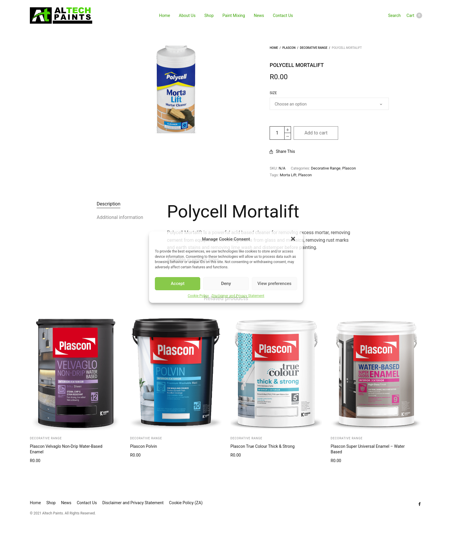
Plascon (288, 47)
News (259, 15)
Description (108, 204)
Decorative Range (313, 47)
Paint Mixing (233, 15)
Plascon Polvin (143, 446)
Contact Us (283, 15)
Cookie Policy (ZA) (186, 503)
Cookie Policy (198, 296)
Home (164, 15)
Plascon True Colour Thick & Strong (262, 446)
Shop (209, 15)
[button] (293, 239)
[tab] (108, 204)
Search (394, 15)
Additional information (120, 217)
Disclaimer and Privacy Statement (238, 296)
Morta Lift (288, 175)
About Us (187, 15)
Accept (177, 283)
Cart (414, 15)
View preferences (274, 283)
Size (273, 93)
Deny (226, 283)
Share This (282, 151)
